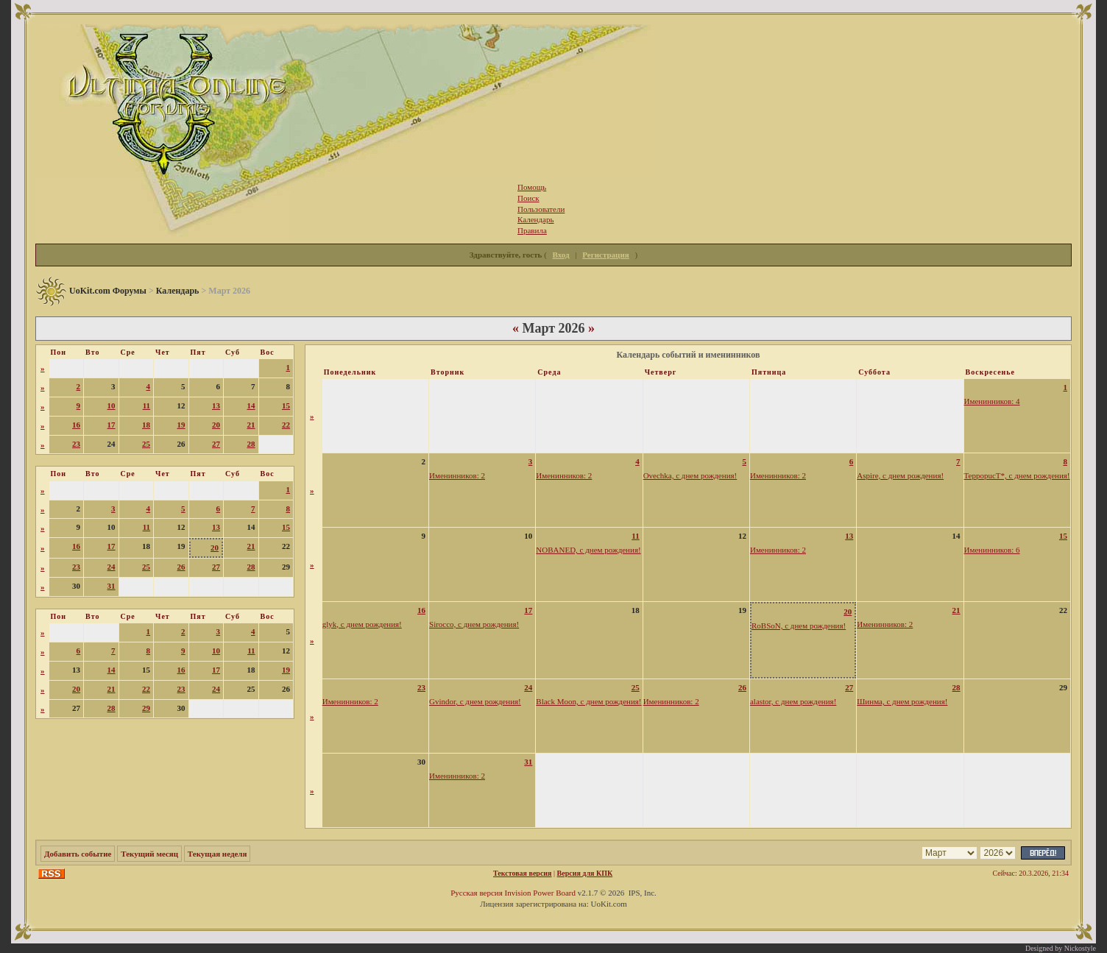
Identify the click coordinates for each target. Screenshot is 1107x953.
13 (216, 405)
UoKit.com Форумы (107, 291)
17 (111, 424)
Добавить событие (77, 853)
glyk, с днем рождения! (362, 624)
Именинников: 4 (992, 401)
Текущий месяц (149, 853)
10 (111, 405)
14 (251, 405)
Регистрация (605, 254)
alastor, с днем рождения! (793, 701)
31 (111, 585)
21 (251, 424)
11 (146, 405)
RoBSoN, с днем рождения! (798, 625)
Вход (561, 254)
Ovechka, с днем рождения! (690, 475)
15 (286, 405)
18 (146, 424)
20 (216, 424)
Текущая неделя (217, 853)
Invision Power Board (540, 892)
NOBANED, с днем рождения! (588, 549)
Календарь (177, 291)
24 (111, 566)
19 (181, 424)
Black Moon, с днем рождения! (588, 701)
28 (251, 443)
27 (216, 443)
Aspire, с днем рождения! (900, 475)
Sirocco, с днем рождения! (474, 624)
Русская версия (476, 892)
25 (146, 443)
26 (181, 566)
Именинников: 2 (457, 475)
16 (76, 424)
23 (76, 443)
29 (146, 708)
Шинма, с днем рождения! (902, 701)
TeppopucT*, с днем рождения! (1017, 475)
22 (286, 424)
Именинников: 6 (992, 549)
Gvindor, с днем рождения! (475, 701)
